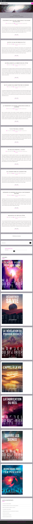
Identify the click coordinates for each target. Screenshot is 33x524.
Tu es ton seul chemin (16, 129)
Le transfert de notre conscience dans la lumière (16, 106)
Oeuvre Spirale (4, 3)
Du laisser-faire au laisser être (17, 171)
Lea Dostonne (17, 23)
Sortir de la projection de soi (7, 516)
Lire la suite (17, 34)
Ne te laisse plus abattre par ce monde (16, 85)
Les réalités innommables (7, 509)
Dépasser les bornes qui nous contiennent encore (16, 193)
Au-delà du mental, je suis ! (16, 149)
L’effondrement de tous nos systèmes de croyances (10, 511)
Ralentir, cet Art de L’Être (16, 215)
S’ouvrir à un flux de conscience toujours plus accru (16, 21)
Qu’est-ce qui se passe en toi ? (16, 42)
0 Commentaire (24, 23)
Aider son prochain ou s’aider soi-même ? (9, 507)
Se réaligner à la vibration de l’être (16, 63)
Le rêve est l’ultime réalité (7, 503)
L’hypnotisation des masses (7, 514)
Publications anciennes (16, 236)
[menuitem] (1, 1)
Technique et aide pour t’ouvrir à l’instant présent (10, 505)
